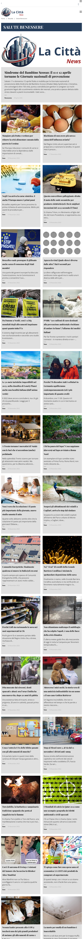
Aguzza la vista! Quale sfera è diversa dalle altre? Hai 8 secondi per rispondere (60, 264)
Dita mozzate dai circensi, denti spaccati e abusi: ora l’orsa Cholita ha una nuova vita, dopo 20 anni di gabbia (20, 691)
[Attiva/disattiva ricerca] (78, 4)
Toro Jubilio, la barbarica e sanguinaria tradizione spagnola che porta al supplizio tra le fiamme (20, 810)
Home (3, 18)
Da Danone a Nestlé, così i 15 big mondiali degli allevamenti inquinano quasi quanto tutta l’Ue (19, 324)
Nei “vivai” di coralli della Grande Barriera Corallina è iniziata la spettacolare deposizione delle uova (60, 571)
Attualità (10, 18)
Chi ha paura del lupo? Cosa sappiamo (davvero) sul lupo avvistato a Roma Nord (61, 450)
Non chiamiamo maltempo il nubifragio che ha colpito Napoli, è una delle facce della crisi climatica (62, 631)
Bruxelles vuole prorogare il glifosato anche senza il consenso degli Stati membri (19, 264)
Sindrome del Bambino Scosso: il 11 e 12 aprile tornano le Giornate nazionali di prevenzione (37, 74)
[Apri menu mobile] (81, 1)
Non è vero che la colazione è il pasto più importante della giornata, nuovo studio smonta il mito (19, 510)
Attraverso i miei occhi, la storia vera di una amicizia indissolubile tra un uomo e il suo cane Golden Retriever (62, 691)
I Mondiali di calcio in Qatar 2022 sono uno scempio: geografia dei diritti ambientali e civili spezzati (62, 810)
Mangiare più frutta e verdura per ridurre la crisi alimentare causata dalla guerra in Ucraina (20, 139)
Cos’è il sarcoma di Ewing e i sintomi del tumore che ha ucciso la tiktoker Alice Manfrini (19, 871)
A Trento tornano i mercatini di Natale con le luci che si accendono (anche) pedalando (19, 450)
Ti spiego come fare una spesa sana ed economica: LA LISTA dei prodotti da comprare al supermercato (61, 871)
